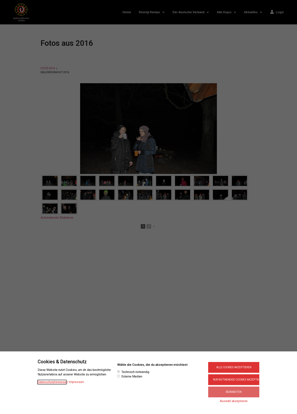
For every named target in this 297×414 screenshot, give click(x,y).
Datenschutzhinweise (52, 382)
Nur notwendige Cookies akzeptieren (236, 379)
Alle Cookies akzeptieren (233, 367)
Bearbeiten (234, 391)
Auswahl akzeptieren (234, 401)
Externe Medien (131, 376)
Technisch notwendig (135, 372)
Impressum (76, 382)
